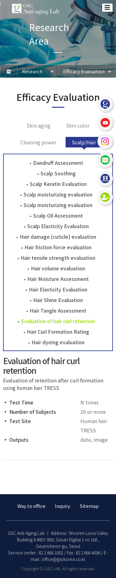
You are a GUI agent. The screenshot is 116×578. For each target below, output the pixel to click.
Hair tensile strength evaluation (58, 257)
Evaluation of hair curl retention (58, 321)
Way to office (31, 506)
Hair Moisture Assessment (58, 278)
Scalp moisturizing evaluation (58, 194)
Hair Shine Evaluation (58, 300)
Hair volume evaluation (58, 268)
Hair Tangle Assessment (58, 310)
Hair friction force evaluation (58, 247)
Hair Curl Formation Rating (58, 331)
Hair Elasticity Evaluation (58, 289)
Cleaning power (38, 142)
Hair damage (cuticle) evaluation (58, 236)
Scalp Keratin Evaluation (58, 183)
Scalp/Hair (84, 142)
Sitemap (89, 506)
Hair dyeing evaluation (58, 342)
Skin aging (38, 125)
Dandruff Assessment (58, 162)
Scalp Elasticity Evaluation (58, 226)
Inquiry (62, 506)
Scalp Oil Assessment (58, 215)
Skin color (77, 125)
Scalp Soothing (58, 173)
